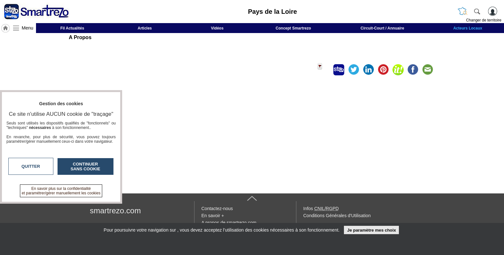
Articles (145, 28)
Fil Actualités (72, 28)
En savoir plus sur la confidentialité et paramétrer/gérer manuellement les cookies (61, 190)
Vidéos (217, 28)
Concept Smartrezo (293, 28)
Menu (27, 27)
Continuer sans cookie (85, 166)
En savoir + (213, 215)
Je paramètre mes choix (371, 230)
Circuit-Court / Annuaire (382, 28)
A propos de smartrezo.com (229, 222)
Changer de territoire (483, 20)
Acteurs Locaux (467, 28)
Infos (321, 208)
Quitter (31, 166)
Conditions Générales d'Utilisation (337, 215)
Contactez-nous (217, 208)
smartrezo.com (115, 210)
